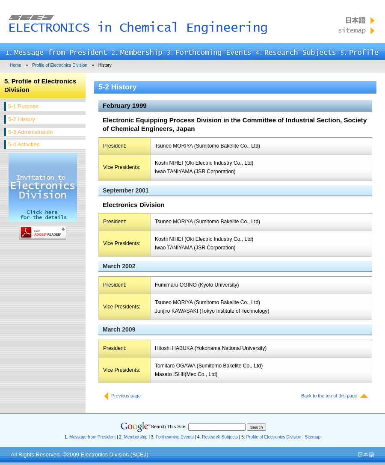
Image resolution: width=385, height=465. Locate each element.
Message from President (92, 437)
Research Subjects (220, 437)
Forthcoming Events (175, 437)
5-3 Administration (30, 132)
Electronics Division (105, 454)
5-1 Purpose (23, 106)
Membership (136, 437)
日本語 (366, 454)
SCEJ (139, 454)
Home (15, 65)
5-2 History (21, 119)
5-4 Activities (23, 144)
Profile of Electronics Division (59, 65)
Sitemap (312, 437)
